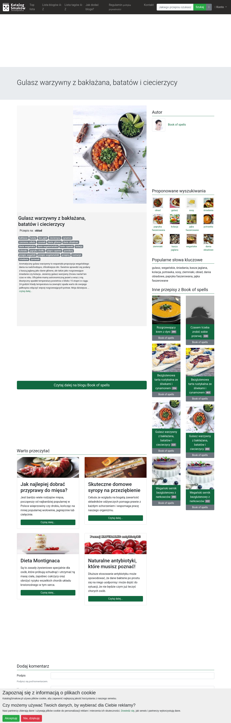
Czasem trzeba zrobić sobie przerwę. (199, 332)
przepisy (66, 255)
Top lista (32, 7)
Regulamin (120, 7)
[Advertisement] (115, 42)
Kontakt (149, 5)
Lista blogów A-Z (52, 7)
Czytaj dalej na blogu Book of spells (82, 385)
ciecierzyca (55, 238)
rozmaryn (76, 255)
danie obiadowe (70, 242)
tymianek (35, 259)
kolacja (79, 246)
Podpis (21, 675)
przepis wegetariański (48, 255)
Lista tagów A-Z (74, 7)
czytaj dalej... (25, 291)
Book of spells (169, 124)
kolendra (23, 251)
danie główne (54, 242)
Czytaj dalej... (48, 522)
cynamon (67, 238)
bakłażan (23, 238)
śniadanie (23, 259)
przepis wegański (27, 255)
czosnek (42, 242)
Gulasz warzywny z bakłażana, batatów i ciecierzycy (166, 438)
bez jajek (43, 238)
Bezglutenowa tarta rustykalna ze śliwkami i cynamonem (166, 382)
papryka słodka (37, 251)
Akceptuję (11, 718)
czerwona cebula (27, 242)
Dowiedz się (127, 710)
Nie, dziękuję (31, 718)
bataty (33, 238)
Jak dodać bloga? (92, 7)
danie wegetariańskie (48, 246)
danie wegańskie (27, 246)
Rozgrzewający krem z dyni (166, 329)
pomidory (68, 251)
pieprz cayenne (54, 251)
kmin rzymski (66, 246)
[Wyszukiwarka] (175, 7)
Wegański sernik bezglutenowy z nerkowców (166, 493)
